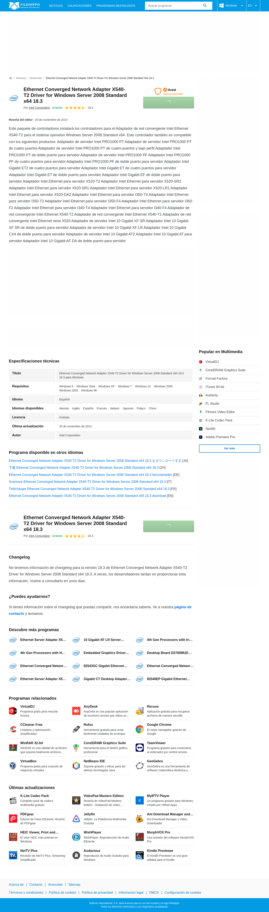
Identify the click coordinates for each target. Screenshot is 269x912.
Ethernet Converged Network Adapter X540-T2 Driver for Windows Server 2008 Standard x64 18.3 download (87, 496)
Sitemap (74, 884)
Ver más (229, 448)
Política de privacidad (97, 892)
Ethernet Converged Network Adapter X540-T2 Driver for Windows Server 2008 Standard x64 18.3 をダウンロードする (95, 460)
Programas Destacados (115, 5)
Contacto (35, 884)
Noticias (56, 5)
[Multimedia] (36, 78)
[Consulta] (178, 6)
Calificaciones (80, 5)
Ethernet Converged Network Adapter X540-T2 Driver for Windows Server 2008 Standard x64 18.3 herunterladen (90, 475)
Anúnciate (55, 884)
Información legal (131, 892)
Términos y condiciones (26, 892)
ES (253, 5)
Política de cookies (62, 892)
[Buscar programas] (205, 6)
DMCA (154, 892)
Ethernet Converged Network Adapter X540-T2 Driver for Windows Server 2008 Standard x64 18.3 (75, 95)
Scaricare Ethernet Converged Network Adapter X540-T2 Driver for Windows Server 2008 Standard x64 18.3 (87, 481)
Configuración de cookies (183, 892)
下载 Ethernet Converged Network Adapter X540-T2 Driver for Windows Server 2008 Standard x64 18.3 (84, 467)
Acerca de (16, 884)
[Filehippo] (24, 5)
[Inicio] (10, 78)
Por (37, 107)
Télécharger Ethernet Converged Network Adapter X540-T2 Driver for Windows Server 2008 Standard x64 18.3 (89, 489)
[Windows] (21, 78)
